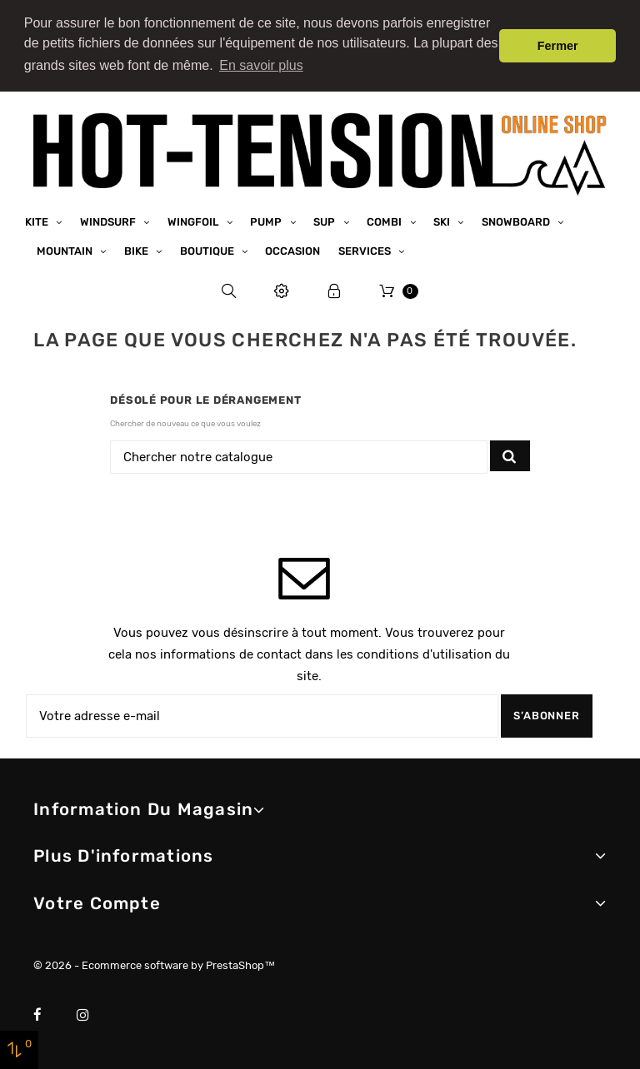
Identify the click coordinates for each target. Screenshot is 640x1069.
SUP (325, 221)
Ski (442, 221)
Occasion (292, 250)
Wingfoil (195, 221)
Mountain (66, 250)
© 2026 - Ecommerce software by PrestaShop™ (154, 964)
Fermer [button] (558, 45)
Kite (38, 221)
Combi (385, 221)
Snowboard (517, 221)
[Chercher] (299, 457)
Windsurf (109, 221)
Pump (267, 221)
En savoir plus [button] (261, 65)
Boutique (208, 250)
